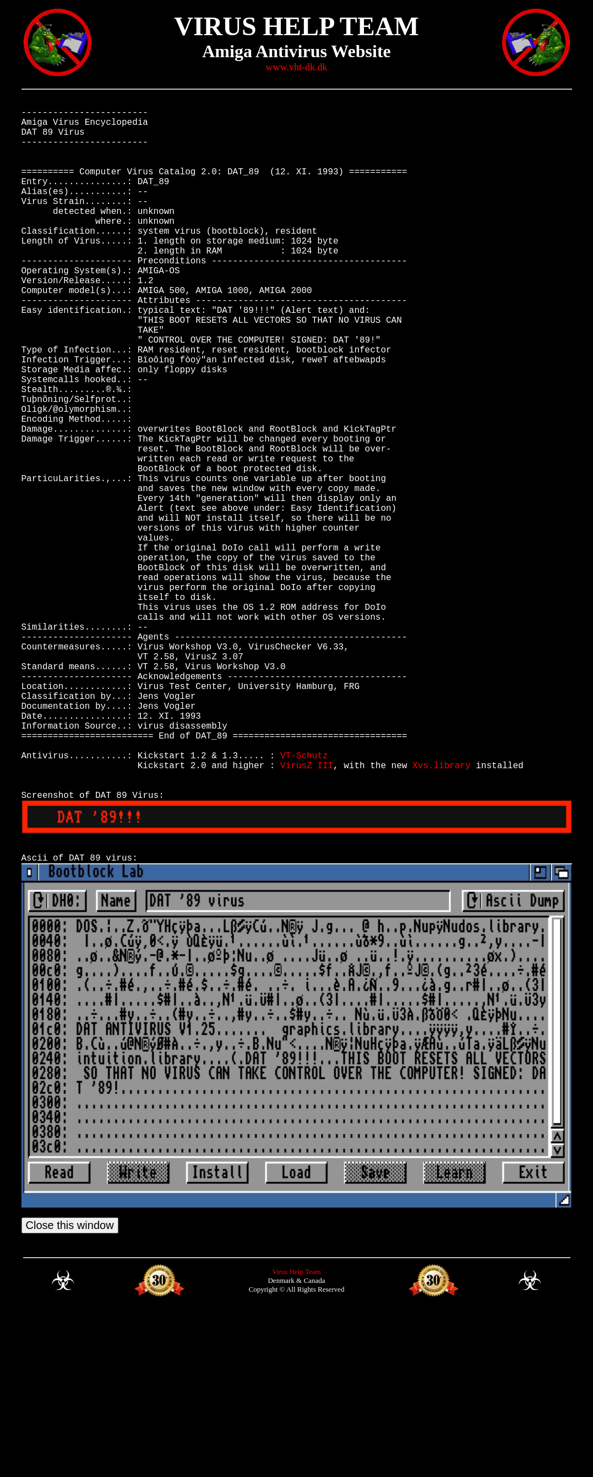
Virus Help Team (296, 1436)
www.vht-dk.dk (297, 67)
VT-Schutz (304, 900)
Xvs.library (441, 912)
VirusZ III (306, 912)
